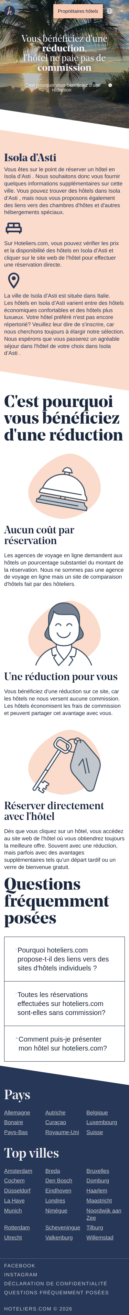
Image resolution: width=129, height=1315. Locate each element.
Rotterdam (17, 1228)
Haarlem (96, 1192)
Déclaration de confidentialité (55, 1284)
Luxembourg (101, 1123)
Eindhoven (58, 1192)
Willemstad (99, 1238)
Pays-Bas (16, 1133)
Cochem (14, 1182)
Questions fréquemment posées (56, 1293)
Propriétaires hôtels (78, 11)
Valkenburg (59, 1238)
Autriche (55, 1113)
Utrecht (13, 1238)
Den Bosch (58, 1182)
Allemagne (17, 1113)
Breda (52, 1171)
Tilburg (94, 1228)
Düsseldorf (17, 1192)
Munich (13, 1211)
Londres (55, 1202)
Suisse (94, 1133)
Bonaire (13, 1123)
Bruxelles (97, 1171)
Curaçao (55, 1123)
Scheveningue (62, 1228)
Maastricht (99, 1202)
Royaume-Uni (62, 1133)
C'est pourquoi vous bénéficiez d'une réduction (68, 88)
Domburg (97, 1182)
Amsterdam (18, 1171)
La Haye (14, 1202)
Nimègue (56, 1211)
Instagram (20, 1275)
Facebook (19, 1266)
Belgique (97, 1113)
